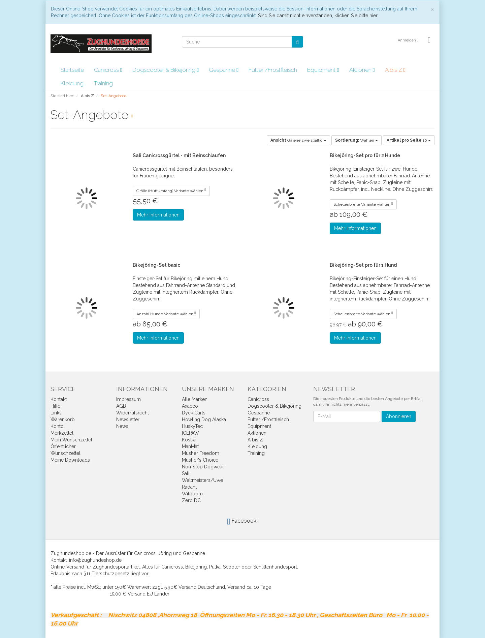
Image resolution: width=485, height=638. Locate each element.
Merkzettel (62, 433)
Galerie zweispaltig (298, 140)
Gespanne (223, 69)
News (122, 426)
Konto (57, 426)
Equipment (323, 69)
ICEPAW (190, 433)
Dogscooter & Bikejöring (165, 69)
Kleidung (72, 83)
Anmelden (408, 40)
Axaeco (190, 406)
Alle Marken (194, 399)
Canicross (108, 69)
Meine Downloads (70, 460)
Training (103, 83)
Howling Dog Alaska (204, 419)
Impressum (128, 399)
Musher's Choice (200, 460)
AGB (121, 406)
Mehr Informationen (158, 215)
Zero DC (191, 500)
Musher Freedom (200, 453)
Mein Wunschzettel (71, 439)
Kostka (189, 439)
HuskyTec (192, 426)
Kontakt (59, 399)
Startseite (72, 69)
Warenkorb (63, 419)
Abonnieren (398, 416)
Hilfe (55, 406)
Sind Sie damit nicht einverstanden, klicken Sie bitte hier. (318, 15)
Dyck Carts (193, 412)
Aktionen (362, 69)
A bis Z (395, 69)
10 (409, 140)
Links (56, 412)
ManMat (190, 446)
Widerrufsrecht (132, 412)
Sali (185, 473)
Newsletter (127, 419)
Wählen (356, 140)
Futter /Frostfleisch (273, 69)
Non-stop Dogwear (203, 466)
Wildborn (192, 493)
